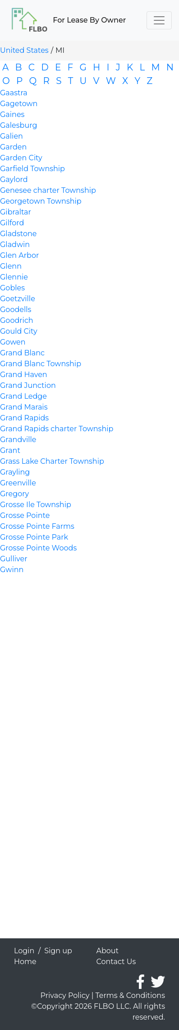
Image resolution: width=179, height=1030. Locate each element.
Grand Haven (23, 374)
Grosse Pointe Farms (37, 526)
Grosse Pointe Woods (38, 548)
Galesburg (18, 125)
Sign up (58, 950)
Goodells (15, 309)
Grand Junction (28, 385)
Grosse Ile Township (35, 504)
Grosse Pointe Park (34, 537)
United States (24, 50)
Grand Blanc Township (40, 363)
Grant (10, 450)
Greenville (18, 483)
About (107, 950)
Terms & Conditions (130, 995)
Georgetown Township (41, 201)
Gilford (12, 223)
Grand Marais (23, 407)
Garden (13, 147)
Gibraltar (15, 212)
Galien (11, 136)
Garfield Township (32, 168)
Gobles (12, 288)
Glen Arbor (19, 255)
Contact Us (116, 961)
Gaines (12, 114)
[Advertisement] (86, 670)
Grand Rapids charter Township (56, 428)
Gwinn (11, 569)
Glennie (14, 277)
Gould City (18, 331)
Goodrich (16, 320)
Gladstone (18, 233)
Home (25, 961)
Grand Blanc (22, 353)
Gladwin (15, 244)
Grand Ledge (23, 396)
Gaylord (14, 179)
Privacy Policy (65, 995)
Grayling (15, 472)
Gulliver (14, 559)
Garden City (21, 158)
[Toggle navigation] (159, 20)
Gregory (14, 493)
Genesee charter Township (48, 190)
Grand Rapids (24, 418)
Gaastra (14, 93)
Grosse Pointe (25, 515)
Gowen (12, 342)
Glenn (11, 266)
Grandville (18, 439)
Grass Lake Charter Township (52, 461)
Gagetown (18, 103)
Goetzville (17, 298)
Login (24, 950)
